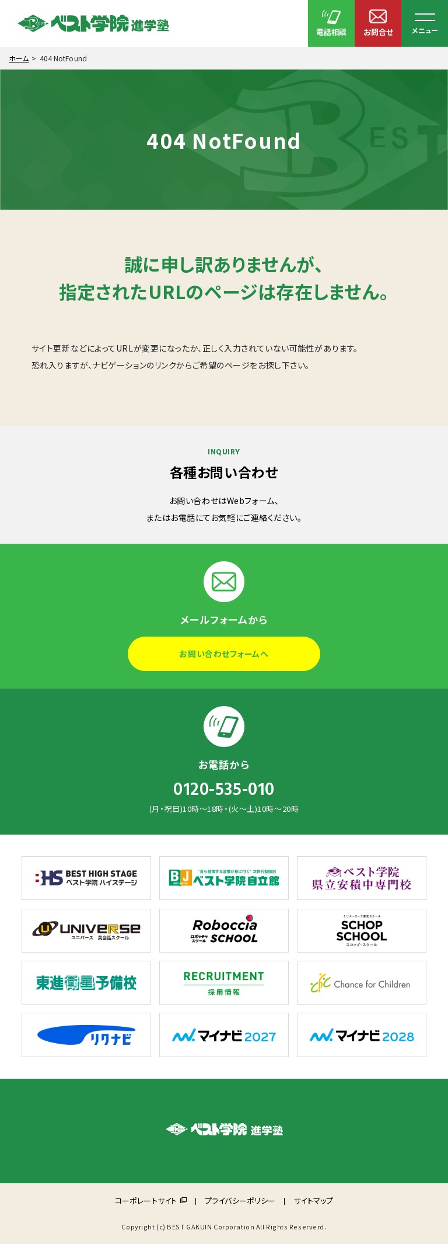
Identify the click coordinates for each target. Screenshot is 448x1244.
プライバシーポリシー (240, 1200)
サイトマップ (313, 1200)
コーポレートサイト (146, 1200)
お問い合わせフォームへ (223, 653)
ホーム (19, 58)
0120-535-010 (224, 790)
